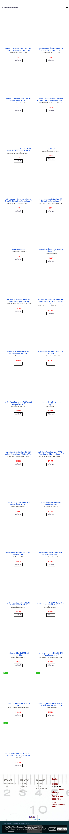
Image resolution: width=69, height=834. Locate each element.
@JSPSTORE (56, 786)
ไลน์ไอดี (38, 786)
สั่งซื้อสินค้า (18, 60)
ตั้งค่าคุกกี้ (52, 829)
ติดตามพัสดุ (23, 784)
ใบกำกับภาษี (23, 791)
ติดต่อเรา (22, 789)
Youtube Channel (42, 789)
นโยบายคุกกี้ (11, 831)
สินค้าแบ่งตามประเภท (10, 784)
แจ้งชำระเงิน (23, 786)
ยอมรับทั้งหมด (62, 829)
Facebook (39, 784)
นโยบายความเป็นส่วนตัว (40, 829)
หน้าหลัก (6, 786)
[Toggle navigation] (67, 8)
